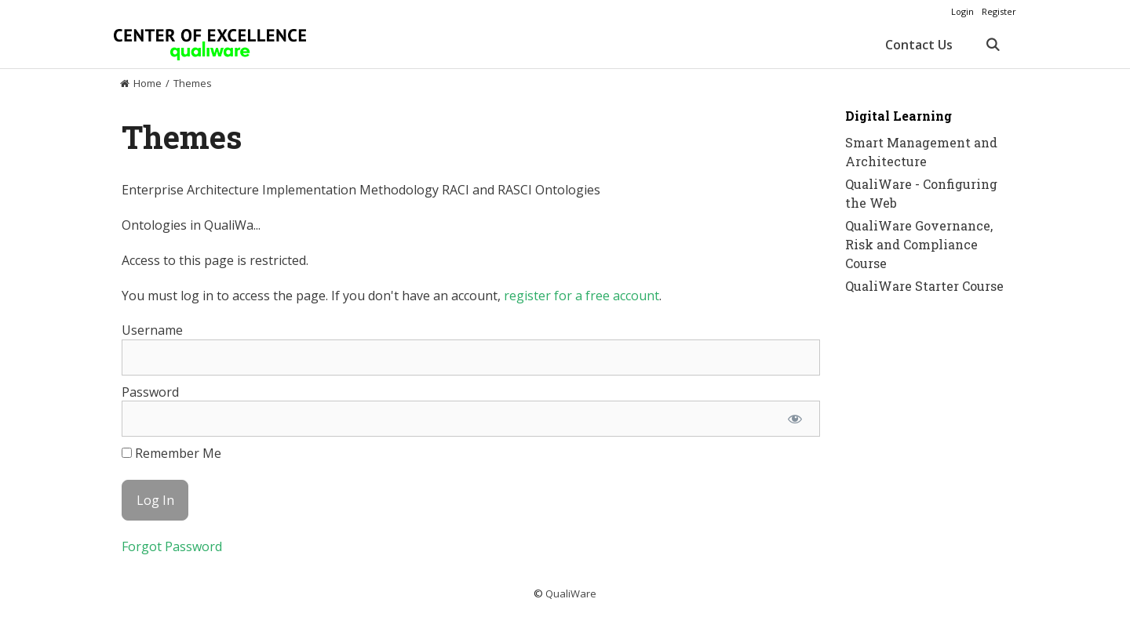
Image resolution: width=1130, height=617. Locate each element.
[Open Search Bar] (992, 44)
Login (962, 11)
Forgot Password (172, 546)
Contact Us (919, 44)
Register (999, 11)
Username (152, 330)
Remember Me (171, 453)
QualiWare (570, 593)
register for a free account (581, 295)
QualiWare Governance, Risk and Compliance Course (919, 244)
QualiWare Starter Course (924, 286)
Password (150, 392)
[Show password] (794, 419)
